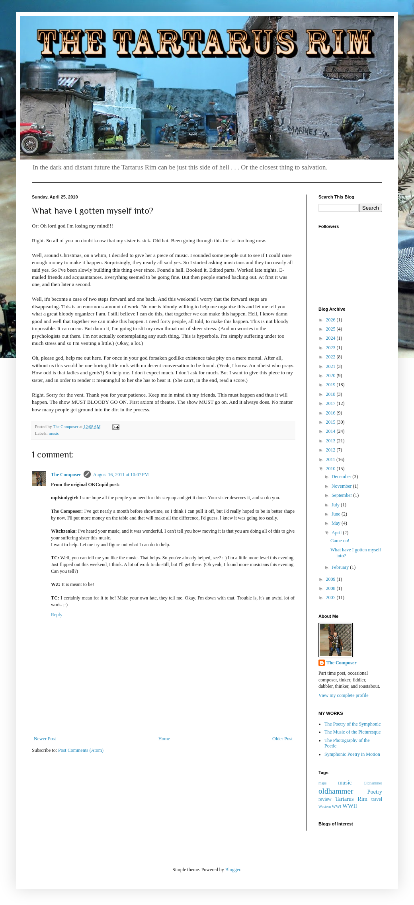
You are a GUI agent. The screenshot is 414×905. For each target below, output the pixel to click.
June (337, 514)
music (54, 433)
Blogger (232, 869)
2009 (331, 579)
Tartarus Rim (351, 799)
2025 (331, 329)
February (341, 567)
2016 (331, 413)
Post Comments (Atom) (81, 750)
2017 (331, 403)
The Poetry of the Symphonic (352, 724)
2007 (331, 597)
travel (376, 799)
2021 (331, 366)
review (325, 799)
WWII (349, 806)
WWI (337, 806)
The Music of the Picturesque (352, 732)
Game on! (340, 540)
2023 (331, 347)
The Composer (66, 474)
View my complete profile (343, 695)
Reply (56, 614)
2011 (331, 459)
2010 (331, 468)
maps (322, 783)
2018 (331, 394)
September (342, 495)
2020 (331, 375)
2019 (331, 384)
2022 (331, 357)
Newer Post (45, 739)
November (342, 486)
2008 (331, 588)
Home (164, 739)
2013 (331, 441)
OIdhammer (373, 783)
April (337, 532)
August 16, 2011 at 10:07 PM (121, 474)
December (342, 476)
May (337, 523)
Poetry (374, 791)
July (336, 505)
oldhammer (335, 791)
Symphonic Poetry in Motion (352, 754)
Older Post (282, 739)
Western (324, 806)
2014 (331, 431)
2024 (331, 338)
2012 (331, 450)
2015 (331, 422)
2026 (331, 320)
